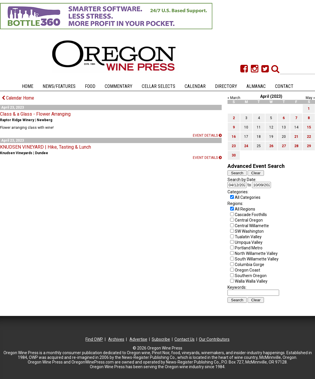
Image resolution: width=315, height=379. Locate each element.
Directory (226, 86)
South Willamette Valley (257, 259)
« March (234, 98)
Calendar (195, 86)
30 (234, 155)
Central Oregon (249, 220)
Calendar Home (18, 98)
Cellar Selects (158, 86)
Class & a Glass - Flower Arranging (35, 114)
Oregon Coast (247, 270)
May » (310, 98)
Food (90, 86)
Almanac (256, 86)
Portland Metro (248, 248)
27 (284, 146)
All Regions (245, 209)
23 (234, 146)
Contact (284, 86)
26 (271, 146)
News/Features (59, 86)
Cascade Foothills (251, 214)
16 (234, 137)
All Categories (247, 197)
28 (296, 146)
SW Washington (249, 231)
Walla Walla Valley (251, 281)
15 (309, 127)
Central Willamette (252, 225)
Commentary (118, 86)
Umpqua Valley (248, 242)
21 (296, 137)
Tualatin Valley (248, 236)
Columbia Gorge (249, 264)
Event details (207, 135)
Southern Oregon (251, 275)
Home (27, 86)
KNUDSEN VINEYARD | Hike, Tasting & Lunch (45, 147)
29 (309, 146)
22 (309, 137)
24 (246, 146)
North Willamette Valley (256, 253)
